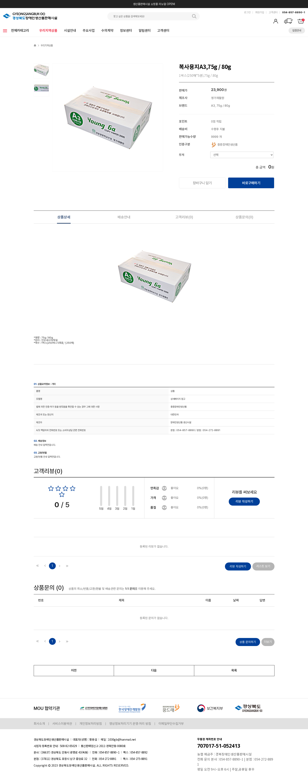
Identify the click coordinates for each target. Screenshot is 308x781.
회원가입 (259, 12)
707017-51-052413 (218, 746)
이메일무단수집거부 (171, 724)
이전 (74, 671)
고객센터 (273, 12)
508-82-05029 (68, 746)
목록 (234, 671)
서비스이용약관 (62, 724)
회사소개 (39, 724)
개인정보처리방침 (90, 724)
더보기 (268, 642)
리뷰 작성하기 (244, 502)
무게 (181, 155)
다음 (154, 671)
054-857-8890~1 (293, 12)
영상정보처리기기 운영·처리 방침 (130, 724)
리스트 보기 (263, 566)
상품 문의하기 (248, 642)
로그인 (247, 12)
